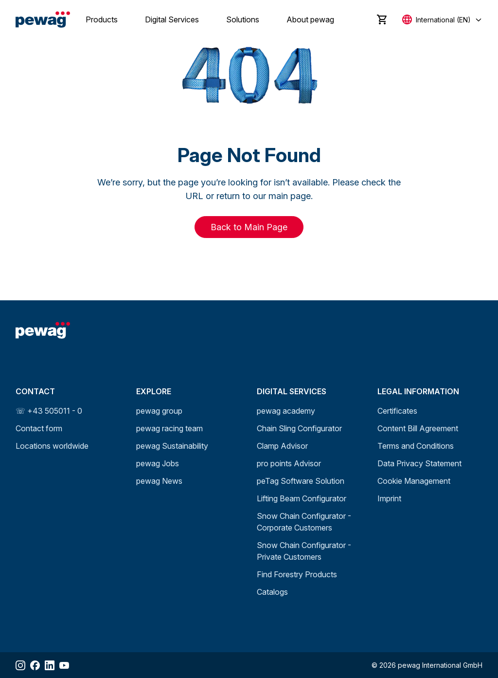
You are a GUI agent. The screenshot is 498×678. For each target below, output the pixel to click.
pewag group (159, 411)
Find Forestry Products (297, 574)
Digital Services (172, 19)
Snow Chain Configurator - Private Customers (304, 551)
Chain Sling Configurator (299, 428)
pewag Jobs (157, 463)
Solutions (242, 19)
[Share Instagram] (20, 665)
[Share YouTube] (64, 665)
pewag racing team (169, 428)
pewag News (159, 481)
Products (102, 19)
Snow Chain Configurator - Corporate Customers (304, 521)
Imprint (389, 498)
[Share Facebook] (35, 665)
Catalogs (272, 592)
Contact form (39, 428)
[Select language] (442, 20)
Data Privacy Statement (419, 463)
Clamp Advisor (282, 446)
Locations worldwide (52, 446)
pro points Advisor (289, 463)
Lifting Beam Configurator (301, 498)
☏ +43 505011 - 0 (49, 411)
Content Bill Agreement (417, 428)
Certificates (397, 411)
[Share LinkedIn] (49, 665)
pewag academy (286, 411)
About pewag (310, 19)
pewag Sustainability (172, 446)
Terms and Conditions (415, 446)
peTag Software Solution (300, 481)
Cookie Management (413, 481)
